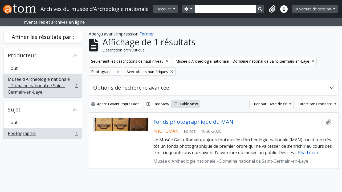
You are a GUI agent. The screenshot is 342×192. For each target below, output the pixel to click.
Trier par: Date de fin (270, 103)
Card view (157, 103)
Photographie (42, 134)
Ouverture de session (313, 8)
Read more (309, 152)
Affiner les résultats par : (43, 37)
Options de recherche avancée (131, 87)
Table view (186, 103)
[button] (272, 9)
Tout (13, 68)
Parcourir (163, 8)
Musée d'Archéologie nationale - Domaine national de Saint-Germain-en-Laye (42, 85)
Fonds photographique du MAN (193, 122)
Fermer (147, 34)
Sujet (14, 109)
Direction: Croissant (315, 103)
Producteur (22, 55)
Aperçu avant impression (115, 103)
